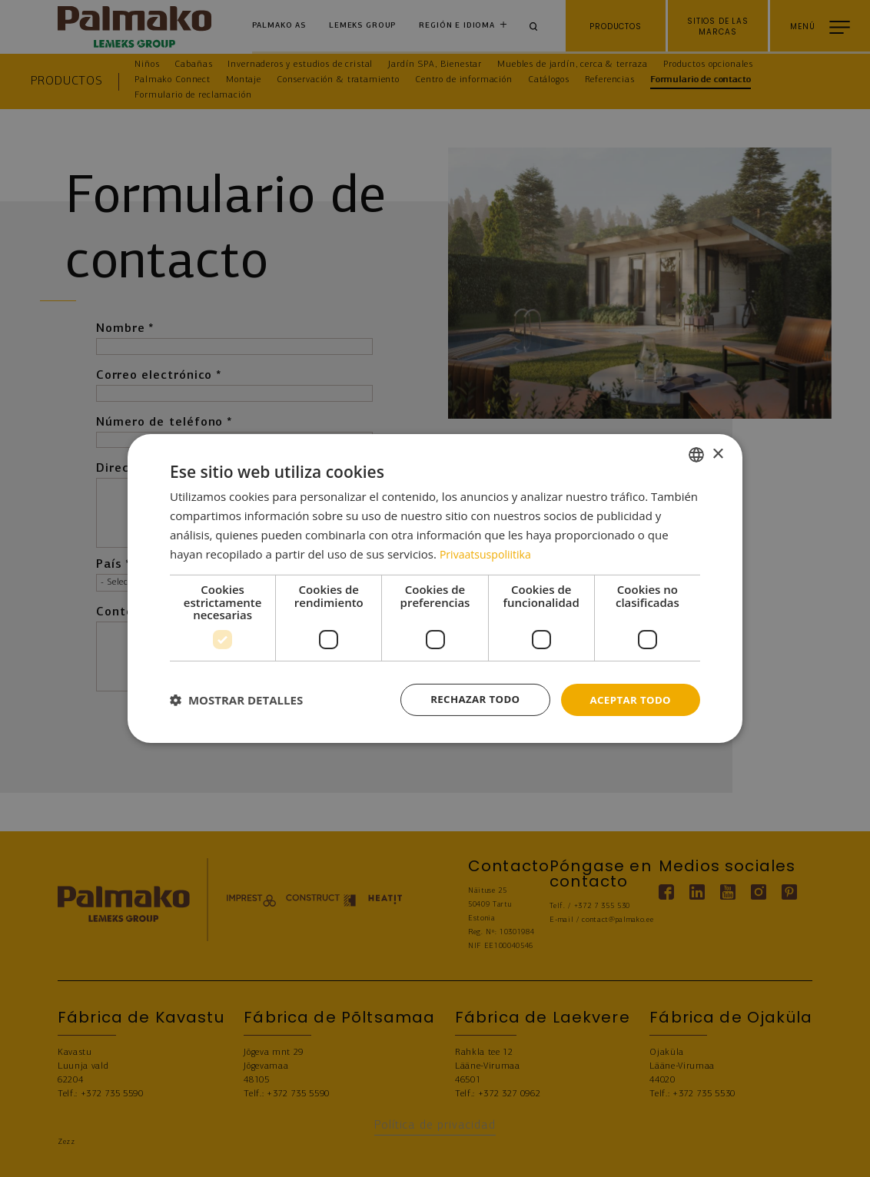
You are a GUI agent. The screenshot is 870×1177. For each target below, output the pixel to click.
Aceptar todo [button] (628, 699)
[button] (236, 699)
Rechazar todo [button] (468, 699)
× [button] (717, 453)
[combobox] (696, 454)
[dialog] (435, 588)
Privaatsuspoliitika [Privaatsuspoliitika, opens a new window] (488, 552)
